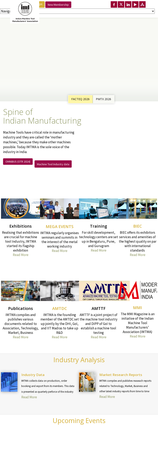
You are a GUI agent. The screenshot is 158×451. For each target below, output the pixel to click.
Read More (20, 255)
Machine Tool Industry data (53, 164)
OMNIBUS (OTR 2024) (17, 161)
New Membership (58, 4)
